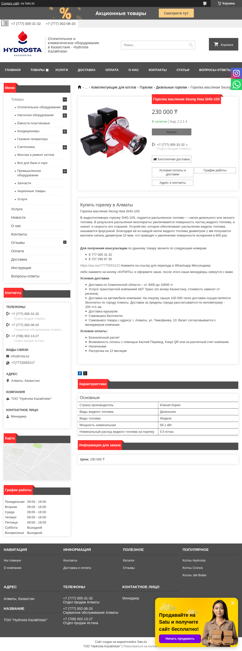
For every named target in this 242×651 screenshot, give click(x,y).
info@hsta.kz (20, 356)
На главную (12, 560)
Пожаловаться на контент (141, 646)
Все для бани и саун (32, 163)
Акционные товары (31, 191)
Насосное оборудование (35, 115)
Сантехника (26, 147)
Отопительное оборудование (38, 107)
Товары (37, 70)
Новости (18, 217)
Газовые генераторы (32, 139)
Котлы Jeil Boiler (194, 575)
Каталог (129, 560)
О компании (12, 568)
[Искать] (190, 45)
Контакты (158, 70)
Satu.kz (142, 642)
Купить (171, 132)
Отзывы (18, 242)
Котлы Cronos (192, 568)
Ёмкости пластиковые (33, 123)
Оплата (112, 70)
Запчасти (24, 183)
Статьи (183, 70)
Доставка (87, 70)
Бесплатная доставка (174, 159)
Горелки (146, 87)
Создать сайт (10, 3)
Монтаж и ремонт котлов (35, 155)
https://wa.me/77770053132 (100, 265)
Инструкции (21, 268)
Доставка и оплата (77, 568)
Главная (12, 70)
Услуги (61, 70)
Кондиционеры (28, 131)
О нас (134, 70)
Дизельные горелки (171, 87)
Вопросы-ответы (215, 70)
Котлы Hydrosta (193, 560)
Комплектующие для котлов (113, 87)
